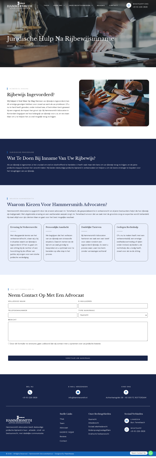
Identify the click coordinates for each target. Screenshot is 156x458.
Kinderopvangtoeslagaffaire (100, 432)
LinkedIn (136, 421)
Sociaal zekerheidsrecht (98, 428)
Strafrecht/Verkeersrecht (99, 436)
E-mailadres (85, 301)
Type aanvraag (86, 310)
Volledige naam (16, 301)
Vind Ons (126, 388)
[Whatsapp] (127, 431)
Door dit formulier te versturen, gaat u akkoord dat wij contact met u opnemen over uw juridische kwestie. (55, 344)
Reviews (101, 5)
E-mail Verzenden (78, 388)
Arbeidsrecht (94, 425)
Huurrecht (92, 421)
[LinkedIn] (127, 422)
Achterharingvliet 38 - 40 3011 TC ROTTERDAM (126, 399)
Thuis (46, 5)
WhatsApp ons (141, 4)
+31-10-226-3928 (30, 399)
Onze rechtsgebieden (81, 5)
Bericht (12, 320)
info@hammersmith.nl (78, 399)
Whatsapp (136, 430)
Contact (113, 5)
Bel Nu (30, 388)
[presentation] (24, 351)
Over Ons (59, 5)
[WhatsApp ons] (128, 5)
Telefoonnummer (17, 310)
